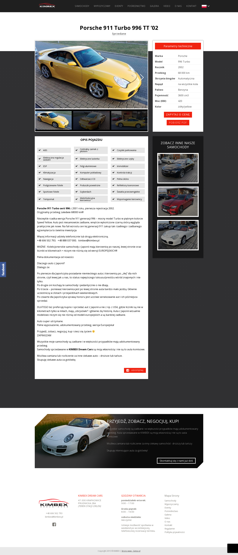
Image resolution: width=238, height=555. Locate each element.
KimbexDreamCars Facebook (3, 269)
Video (166, 6)
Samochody (82, 6)
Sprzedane (119, 33)
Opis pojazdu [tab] (91, 140)
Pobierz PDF (178, 122)
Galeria (154, 6)
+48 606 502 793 (54, 513)
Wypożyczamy (102, 6)
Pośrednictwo (136, 6)
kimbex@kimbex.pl (54, 516)
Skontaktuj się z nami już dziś (176, 460)
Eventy (119, 6)
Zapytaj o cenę (178, 114)
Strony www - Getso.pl (131, 551)
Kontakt (191, 6)
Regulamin (170, 528)
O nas (178, 6)
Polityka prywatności (175, 532)
